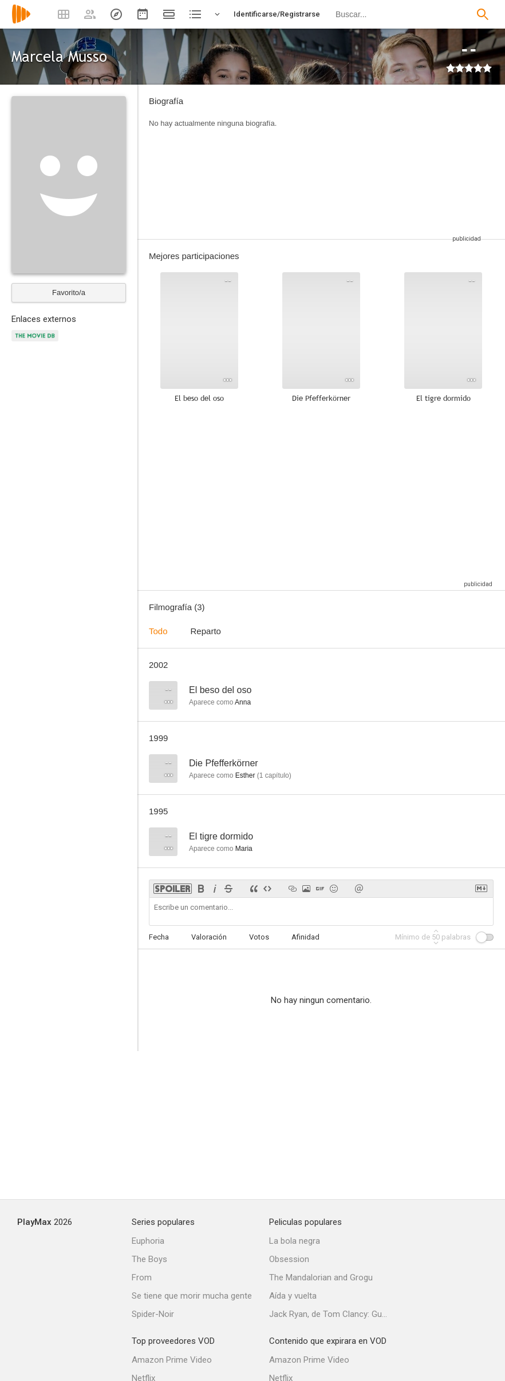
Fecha (159, 937)
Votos (259, 937)
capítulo (274, 775)
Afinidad (305, 937)
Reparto (206, 631)
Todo (158, 631)
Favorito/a (68, 292)
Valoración (209, 937)
